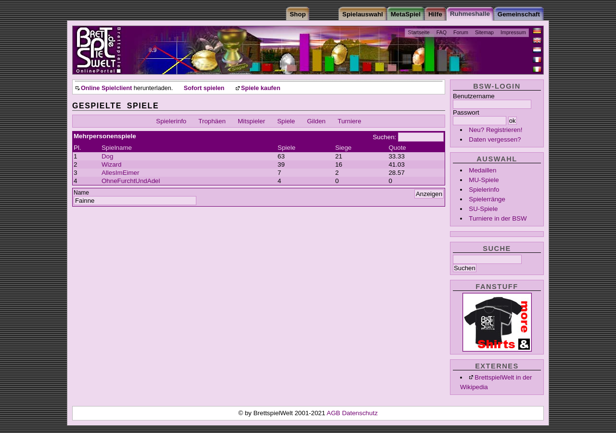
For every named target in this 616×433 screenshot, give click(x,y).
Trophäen (212, 121)
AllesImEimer (121, 172)
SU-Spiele (483, 208)
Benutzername (474, 96)
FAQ (441, 32)
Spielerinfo (484, 189)
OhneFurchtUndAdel (131, 180)
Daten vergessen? (495, 139)
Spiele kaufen (261, 88)
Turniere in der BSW (497, 218)
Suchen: (384, 137)
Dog (107, 156)
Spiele (286, 121)
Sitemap (484, 32)
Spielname (117, 147)
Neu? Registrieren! (495, 129)
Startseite (419, 32)
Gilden (316, 121)
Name (81, 192)
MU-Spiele (484, 180)
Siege (343, 147)
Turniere (349, 121)
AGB (334, 413)
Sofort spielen (204, 88)
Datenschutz (360, 413)
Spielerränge (487, 199)
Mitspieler (251, 121)
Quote (397, 147)
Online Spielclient (106, 88)
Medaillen (482, 170)
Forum (460, 32)
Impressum (513, 32)
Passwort (466, 112)
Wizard (111, 164)
